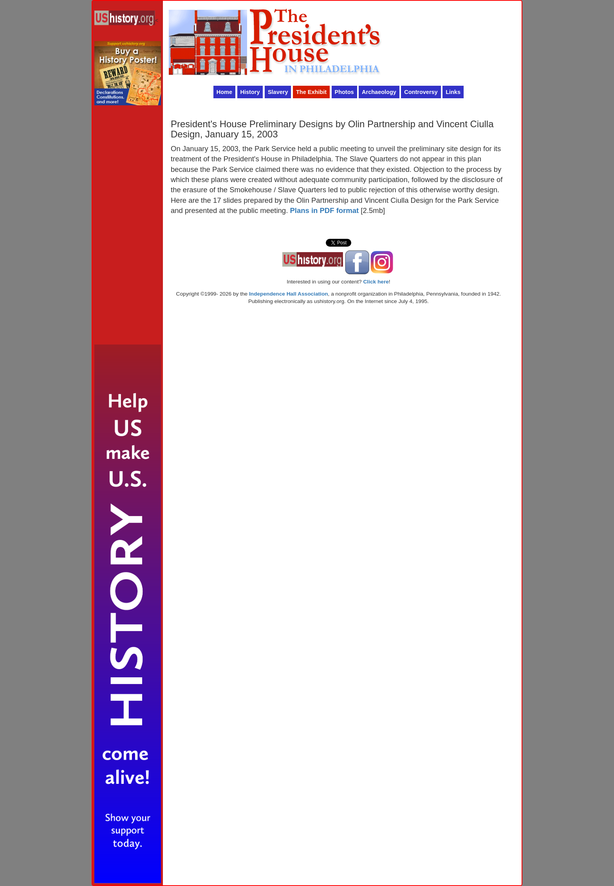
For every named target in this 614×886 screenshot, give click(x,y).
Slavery (278, 92)
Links (453, 92)
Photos (344, 92)
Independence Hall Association (288, 294)
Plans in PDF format (324, 210)
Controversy (420, 92)
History (250, 92)
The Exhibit (311, 92)
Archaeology (379, 92)
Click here (375, 282)
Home (224, 92)
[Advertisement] (127, 227)
